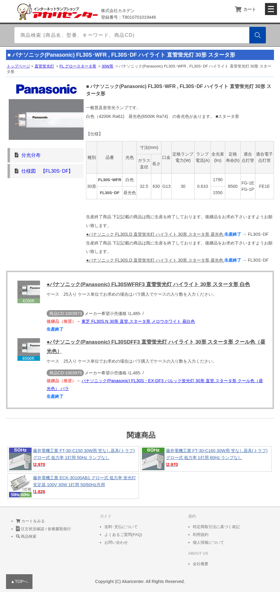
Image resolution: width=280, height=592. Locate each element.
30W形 (107, 66)
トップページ (18, 66)
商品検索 (26, 536)
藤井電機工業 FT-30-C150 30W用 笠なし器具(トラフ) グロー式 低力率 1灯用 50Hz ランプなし (73, 459)
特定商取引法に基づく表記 (216, 526)
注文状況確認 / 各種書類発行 (43, 529)
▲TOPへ (19, 581)
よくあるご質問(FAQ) (123, 534)
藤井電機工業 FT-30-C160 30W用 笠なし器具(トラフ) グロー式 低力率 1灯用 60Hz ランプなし (206, 459)
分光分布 (31, 155)
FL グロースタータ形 (78, 66)
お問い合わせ (116, 542)
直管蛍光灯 (44, 66)
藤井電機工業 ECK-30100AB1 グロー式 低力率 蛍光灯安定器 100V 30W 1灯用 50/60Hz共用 (73, 486)
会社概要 (200, 564)
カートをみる (30, 521)
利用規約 (200, 534)
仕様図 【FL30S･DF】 (47, 171)
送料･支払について (121, 526)
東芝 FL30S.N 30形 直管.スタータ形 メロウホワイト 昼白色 (138, 321)
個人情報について (208, 542)
